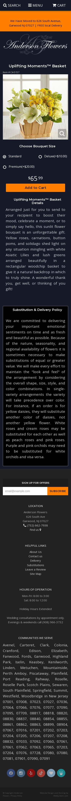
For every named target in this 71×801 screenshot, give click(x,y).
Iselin (19, 662)
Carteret (27, 645)
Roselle (61, 679)
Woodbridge (32, 696)
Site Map (35, 574)
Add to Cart (35, 188)
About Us (36, 552)
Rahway (42, 679)
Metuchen (29, 667)
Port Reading (16, 679)
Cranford (10, 650)
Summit (60, 690)
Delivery (35, 560)
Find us (35, 530)
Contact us (35, 556)
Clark (44, 645)
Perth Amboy (15, 673)
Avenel (8, 645)
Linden (9, 667)
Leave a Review (35, 569)
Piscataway (38, 673)
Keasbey (36, 662)
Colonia (60, 645)
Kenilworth (57, 662)
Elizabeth (59, 650)
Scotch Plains (38, 684)
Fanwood (11, 656)
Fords (26, 656)
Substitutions (35, 565)
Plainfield (59, 673)
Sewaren (59, 684)
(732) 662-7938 (35, 525)
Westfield (11, 696)
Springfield (42, 690)
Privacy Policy (16, 796)
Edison (35, 650)
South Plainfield (16, 690)
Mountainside (55, 667)
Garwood (42, 656)
